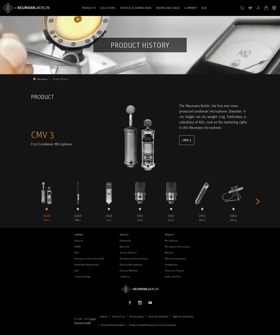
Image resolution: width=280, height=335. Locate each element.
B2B (203, 8)
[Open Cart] (266, 8)
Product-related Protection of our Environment (152, 324)
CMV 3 (186, 140)
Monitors (169, 252)
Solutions (107, 8)
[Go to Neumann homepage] (140, 289)
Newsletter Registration (86, 264)
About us (78, 240)
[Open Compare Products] (250, 8)
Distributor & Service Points (134, 258)
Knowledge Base (168, 8)
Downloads (125, 240)
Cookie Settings (82, 276)
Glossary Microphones (131, 264)
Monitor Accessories (175, 258)
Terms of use (118, 316)
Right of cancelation (183, 316)
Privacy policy (136, 316)
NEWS (77, 246)
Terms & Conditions (158, 316)
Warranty (124, 246)
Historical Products (174, 270)
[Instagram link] (140, 302)
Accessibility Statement (113, 324)
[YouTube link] (150, 302)
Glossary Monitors (129, 270)
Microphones (171, 240)
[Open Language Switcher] (274, 8)
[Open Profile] (258, 8)
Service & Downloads (136, 8)
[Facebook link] (129, 302)
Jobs (76, 270)
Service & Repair (128, 252)
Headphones (171, 264)
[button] (242, 8)
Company (190, 8)
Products (89, 8)
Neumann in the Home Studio (89, 258)
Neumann (42, 79)
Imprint (103, 316)
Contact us (125, 276)
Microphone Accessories (177, 246)
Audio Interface (173, 276)
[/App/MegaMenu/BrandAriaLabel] (26, 8)
